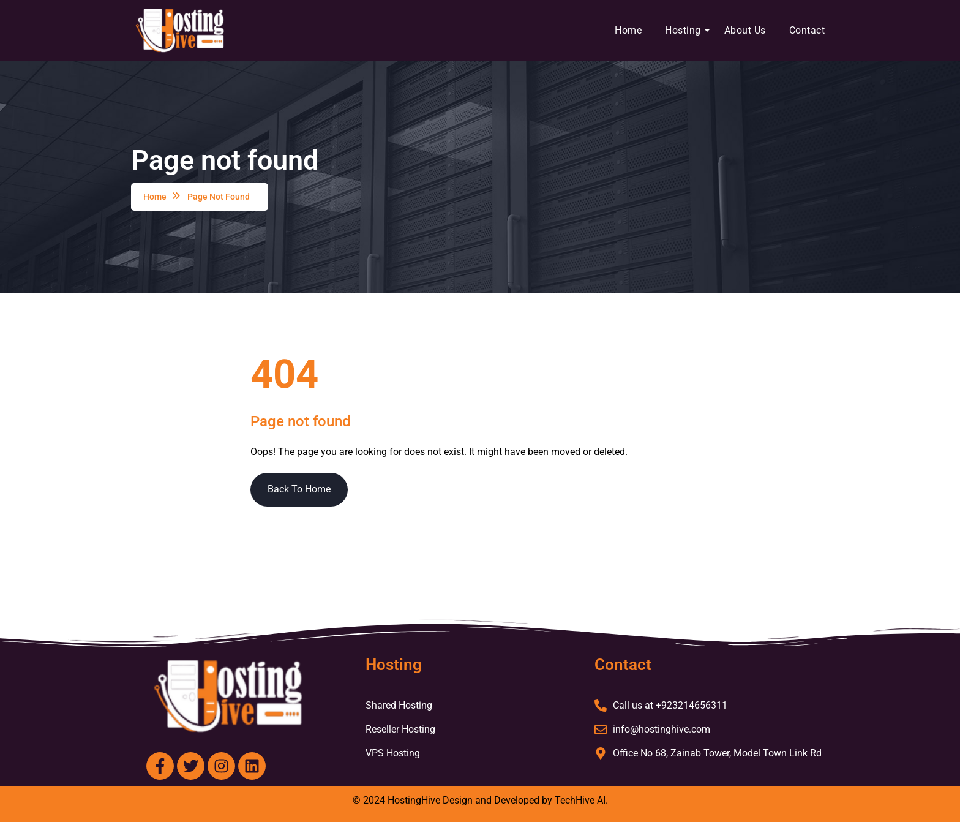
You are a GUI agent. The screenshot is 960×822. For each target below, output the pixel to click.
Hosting (683, 30)
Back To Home (299, 489)
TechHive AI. (581, 800)
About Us (745, 30)
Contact (807, 30)
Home (628, 30)
